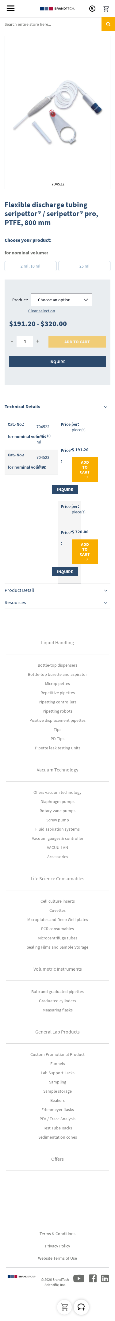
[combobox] (57, 24)
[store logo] (57, 8)
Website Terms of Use (57, 1258)
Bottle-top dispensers (57, 665)
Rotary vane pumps (57, 810)
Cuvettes (57, 910)
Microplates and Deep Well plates (57, 919)
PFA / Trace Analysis (57, 1118)
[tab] (57, 406)
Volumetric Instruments (57, 969)
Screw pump (57, 820)
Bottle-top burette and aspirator (57, 674)
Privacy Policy (57, 1246)
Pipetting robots (57, 711)
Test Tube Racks (57, 1128)
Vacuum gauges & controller (57, 838)
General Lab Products (57, 1032)
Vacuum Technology (57, 770)
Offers (57, 1159)
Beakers (57, 1100)
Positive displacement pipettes (57, 720)
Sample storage (57, 1091)
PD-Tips (57, 738)
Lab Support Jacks (58, 1072)
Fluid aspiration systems (57, 829)
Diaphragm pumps (57, 801)
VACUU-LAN (57, 847)
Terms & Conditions (57, 1233)
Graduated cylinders (57, 1000)
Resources (15, 602)
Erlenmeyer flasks (57, 1109)
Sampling (57, 1082)
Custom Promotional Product (57, 1054)
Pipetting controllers (57, 702)
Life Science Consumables (57, 878)
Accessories (57, 856)
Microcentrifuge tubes (57, 938)
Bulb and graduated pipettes (57, 991)
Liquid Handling (57, 642)
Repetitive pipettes (57, 692)
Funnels (57, 1063)
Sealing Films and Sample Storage (57, 947)
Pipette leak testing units (57, 748)
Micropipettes (57, 683)
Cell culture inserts (57, 901)
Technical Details (22, 406)
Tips (57, 729)
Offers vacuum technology (57, 792)
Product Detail (19, 590)
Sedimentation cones (57, 1137)
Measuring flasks (58, 1010)
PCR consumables (57, 928)
